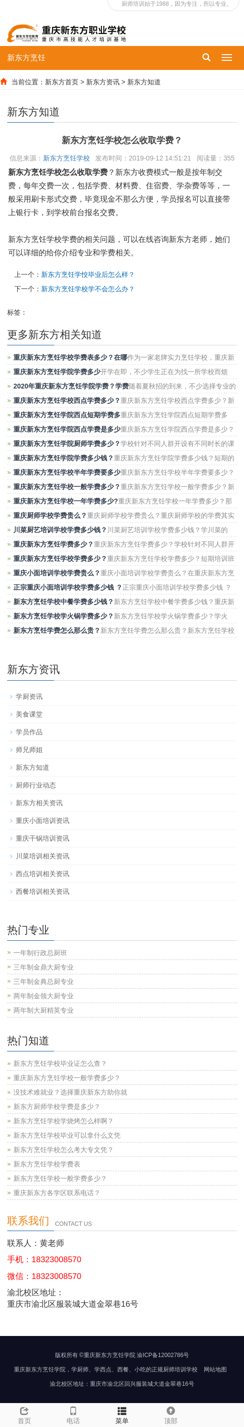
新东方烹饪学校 (66, 158)
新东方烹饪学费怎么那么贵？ (56, 630)
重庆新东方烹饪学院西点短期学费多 (67, 415)
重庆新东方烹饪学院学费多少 (56, 372)
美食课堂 (29, 714)
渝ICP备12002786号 (163, 1355)
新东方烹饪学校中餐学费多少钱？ (63, 601)
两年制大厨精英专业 (43, 1010)
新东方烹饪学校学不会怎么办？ (88, 289)
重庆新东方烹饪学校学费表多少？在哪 (70, 357)
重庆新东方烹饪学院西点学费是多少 (67, 429)
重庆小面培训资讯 (42, 820)
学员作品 (29, 732)
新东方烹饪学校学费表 (46, 1164)
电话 (73, 1414)
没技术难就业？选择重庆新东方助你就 (70, 1092)
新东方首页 (61, 82)
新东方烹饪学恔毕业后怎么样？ (88, 274)
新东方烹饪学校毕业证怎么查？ (60, 1063)
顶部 (170, 1414)
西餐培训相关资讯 (42, 891)
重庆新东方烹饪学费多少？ (53, 544)
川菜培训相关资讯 (42, 856)
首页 (24, 1421)
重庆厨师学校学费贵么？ (50, 515)
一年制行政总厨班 (40, 953)
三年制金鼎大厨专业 (43, 967)
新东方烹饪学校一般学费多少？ (60, 1178)
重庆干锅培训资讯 (42, 838)
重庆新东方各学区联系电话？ (56, 1193)
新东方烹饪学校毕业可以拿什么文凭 (67, 1135)
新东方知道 (144, 82)
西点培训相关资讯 (42, 874)
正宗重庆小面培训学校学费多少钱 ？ (67, 587)
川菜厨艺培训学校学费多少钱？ (60, 530)
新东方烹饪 (26, 58)
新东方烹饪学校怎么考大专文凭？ (63, 1149)
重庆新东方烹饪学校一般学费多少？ (67, 487)
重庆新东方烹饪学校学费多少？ (60, 558)
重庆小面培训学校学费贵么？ (56, 573)
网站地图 (215, 1369)
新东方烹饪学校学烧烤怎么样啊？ (63, 1121)
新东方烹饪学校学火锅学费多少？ (63, 616)
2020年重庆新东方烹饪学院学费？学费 (71, 386)
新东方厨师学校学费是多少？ (56, 1106)
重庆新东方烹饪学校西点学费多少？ (67, 400)
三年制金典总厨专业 (43, 981)
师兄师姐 (29, 749)
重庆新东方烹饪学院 (40, 1369)
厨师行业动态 (36, 785)
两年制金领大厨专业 (43, 996)
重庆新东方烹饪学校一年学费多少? (65, 501)
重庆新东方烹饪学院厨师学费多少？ (67, 443)
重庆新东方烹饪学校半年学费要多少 (67, 472)
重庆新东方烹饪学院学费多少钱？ (63, 458)
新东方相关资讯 (39, 803)
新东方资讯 (103, 82)
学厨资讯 (29, 696)
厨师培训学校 (180, 1369)
